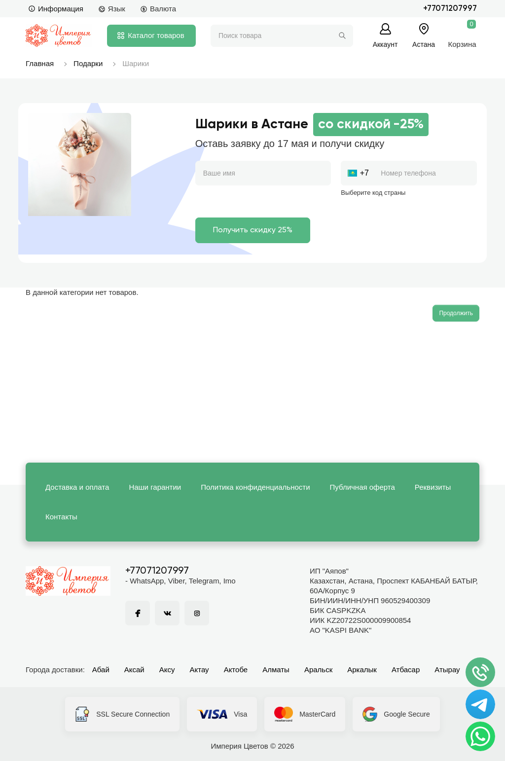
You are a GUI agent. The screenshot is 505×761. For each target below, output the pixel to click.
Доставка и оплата (77, 487)
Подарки (88, 63)
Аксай (134, 669)
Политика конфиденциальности (255, 487)
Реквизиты (433, 487)
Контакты (61, 516)
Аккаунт (385, 44)
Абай (100, 669)
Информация (55, 8)
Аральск (318, 669)
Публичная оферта (362, 487)
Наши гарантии (155, 487)
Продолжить (456, 313)
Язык (111, 8)
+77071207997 (450, 8)
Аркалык (362, 669)
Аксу (167, 669)
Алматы (275, 669)
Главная (40, 63)
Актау (199, 669)
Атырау (447, 669)
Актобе (236, 669)
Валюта (158, 8)
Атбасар (406, 669)
